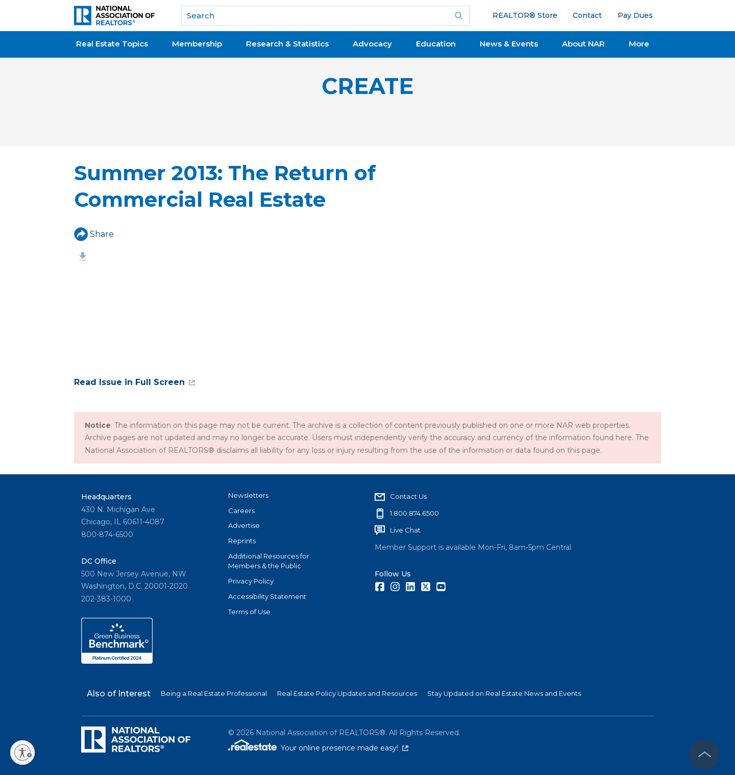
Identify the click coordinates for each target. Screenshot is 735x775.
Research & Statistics (287, 44)
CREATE (367, 86)
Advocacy (372, 44)
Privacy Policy (251, 581)
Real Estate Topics (112, 44)
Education (436, 44)
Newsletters (248, 495)
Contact (587, 15)
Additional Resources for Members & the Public (268, 561)
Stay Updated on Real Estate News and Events (504, 693)
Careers (241, 510)
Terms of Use (249, 612)
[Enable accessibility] (22, 752)
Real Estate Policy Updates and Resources (347, 693)
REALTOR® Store (525, 15)
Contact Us (408, 496)
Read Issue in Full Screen (134, 382)
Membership (197, 44)
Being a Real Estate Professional (214, 693)
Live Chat (405, 530)
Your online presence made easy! (344, 748)
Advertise (244, 525)
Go (459, 16)
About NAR (583, 44)
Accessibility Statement (267, 596)
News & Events (509, 44)
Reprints (242, 541)
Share (94, 234)
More (639, 44)
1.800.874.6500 (414, 513)
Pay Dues (635, 15)
